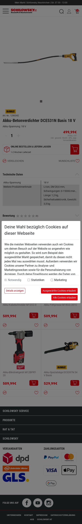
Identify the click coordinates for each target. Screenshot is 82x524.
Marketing (60, 280)
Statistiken (37, 280)
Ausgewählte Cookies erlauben (59, 290)
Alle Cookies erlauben (64, 297)
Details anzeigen (15, 290)
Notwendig (14, 280)
